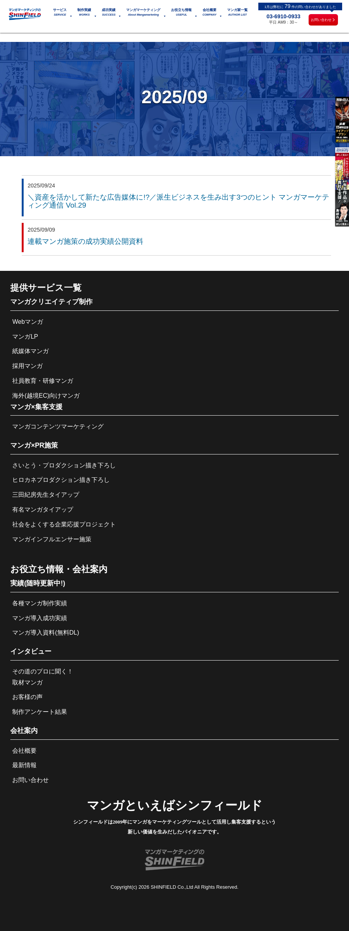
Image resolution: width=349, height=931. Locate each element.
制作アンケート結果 (39, 712)
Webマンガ (27, 321)
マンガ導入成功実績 (39, 618)
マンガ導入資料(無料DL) (45, 632)
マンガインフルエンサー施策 (51, 539)
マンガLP (25, 336)
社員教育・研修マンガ (42, 381)
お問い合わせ (321, 20)
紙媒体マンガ (30, 351)
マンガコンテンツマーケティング (58, 426)
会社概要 (24, 750)
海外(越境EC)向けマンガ (46, 395)
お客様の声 (27, 697)
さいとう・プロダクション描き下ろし (64, 465)
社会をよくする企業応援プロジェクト (64, 524)
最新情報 (24, 765)
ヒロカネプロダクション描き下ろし (61, 480)
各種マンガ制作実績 (39, 603)
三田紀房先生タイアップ (45, 494)
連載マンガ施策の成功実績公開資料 (85, 241)
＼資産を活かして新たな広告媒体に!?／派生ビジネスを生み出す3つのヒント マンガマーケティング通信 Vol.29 (178, 201)
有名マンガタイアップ (42, 509)
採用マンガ (27, 366)
